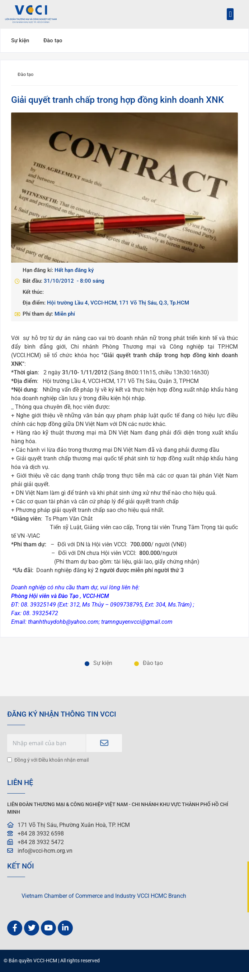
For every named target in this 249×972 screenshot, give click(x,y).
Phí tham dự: (39, 314)
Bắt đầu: (33, 281)
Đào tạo (52, 40)
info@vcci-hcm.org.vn (45, 850)
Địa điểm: (35, 303)
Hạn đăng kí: (39, 270)
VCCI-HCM (45, 961)
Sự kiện (20, 40)
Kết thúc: (33, 292)
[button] (230, 14)
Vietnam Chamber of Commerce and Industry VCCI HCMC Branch (104, 895)
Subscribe (104, 743)
